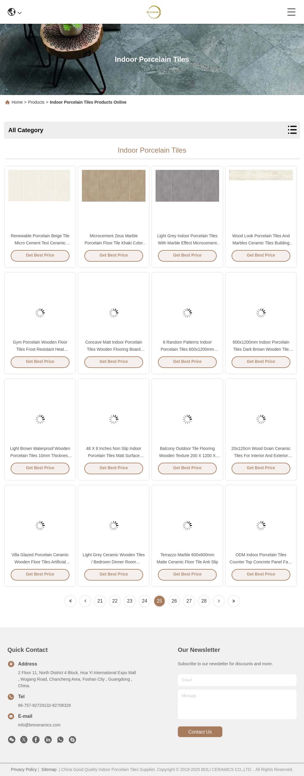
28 (204, 600)
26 (174, 600)
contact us (200, 731)
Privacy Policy (24, 769)
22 (115, 600)
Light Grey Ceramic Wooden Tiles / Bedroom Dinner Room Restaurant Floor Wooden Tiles (114, 563)
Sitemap (48, 769)
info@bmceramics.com (39, 725)
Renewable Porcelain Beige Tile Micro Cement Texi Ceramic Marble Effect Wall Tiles (40, 244)
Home (17, 102)
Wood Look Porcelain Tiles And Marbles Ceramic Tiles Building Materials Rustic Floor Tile (261, 244)
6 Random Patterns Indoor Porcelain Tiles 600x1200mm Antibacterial (187, 351)
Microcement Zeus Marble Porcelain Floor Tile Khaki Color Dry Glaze (114, 244)
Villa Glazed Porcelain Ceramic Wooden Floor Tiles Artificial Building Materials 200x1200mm (39, 563)
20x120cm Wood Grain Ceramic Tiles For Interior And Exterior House (261, 457)
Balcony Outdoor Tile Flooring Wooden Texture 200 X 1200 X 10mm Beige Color (187, 457)
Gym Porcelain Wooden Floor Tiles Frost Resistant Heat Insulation (40, 351)
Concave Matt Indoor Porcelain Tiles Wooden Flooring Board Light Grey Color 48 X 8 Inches (113, 351)
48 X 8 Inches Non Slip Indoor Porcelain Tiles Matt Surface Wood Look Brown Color (113, 457)
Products (36, 102)
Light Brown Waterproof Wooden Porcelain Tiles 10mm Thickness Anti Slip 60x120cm (40, 457)
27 (189, 600)
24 (144, 600)
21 (100, 600)
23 (129, 600)
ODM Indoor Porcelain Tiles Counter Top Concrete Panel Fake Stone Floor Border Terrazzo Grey (260, 563)
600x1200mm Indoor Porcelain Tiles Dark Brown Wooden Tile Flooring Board (261, 351)
